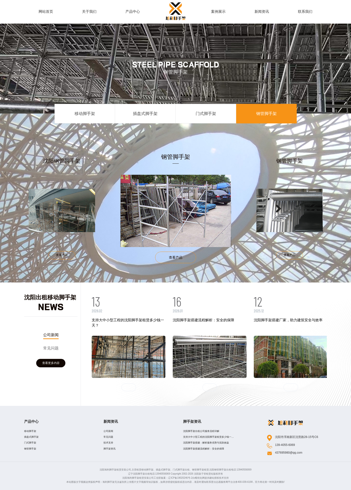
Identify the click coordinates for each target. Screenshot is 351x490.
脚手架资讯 (109, 448)
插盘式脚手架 (145, 113)
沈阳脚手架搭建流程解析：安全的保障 (203, 448)
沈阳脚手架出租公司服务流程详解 (201, 431)
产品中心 (31, 421)
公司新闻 (51, 333)
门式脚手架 (206, 113)
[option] (142, 208)
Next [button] (246, 209)
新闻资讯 (110, 421)
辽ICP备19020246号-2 (180, 478)
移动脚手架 (85, 113)
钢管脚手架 (266, 113)
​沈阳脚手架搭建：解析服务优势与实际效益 (206, 442)
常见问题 (51, 346)
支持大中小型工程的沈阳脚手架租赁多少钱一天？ (207, 438)
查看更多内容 (51, 364)
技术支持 (108, 442)
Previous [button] (105, 209)
